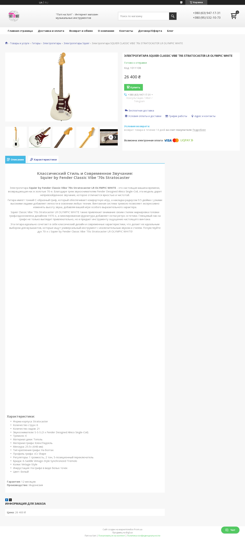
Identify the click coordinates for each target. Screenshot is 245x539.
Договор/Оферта (150, 30)
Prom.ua (138, 529)
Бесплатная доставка (141, 110)
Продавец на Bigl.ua (122, 532)
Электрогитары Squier (76, 43)
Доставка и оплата (51, 30)
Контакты (126, 30)
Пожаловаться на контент (111, 535)
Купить (135, 87)
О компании (106, 30)
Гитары (36, 43)
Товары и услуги (19, 43)
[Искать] (173, 16)
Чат (230, 530)
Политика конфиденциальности (143, 535)
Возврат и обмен (81, 30)
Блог (170, 30)
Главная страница (20, 30)
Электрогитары (52, 43)
